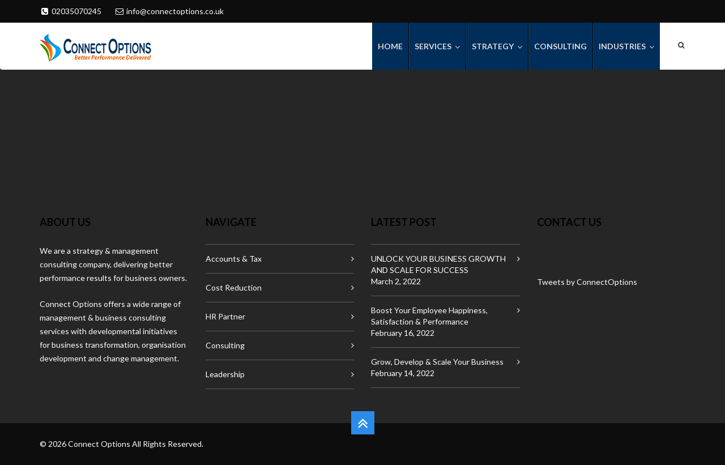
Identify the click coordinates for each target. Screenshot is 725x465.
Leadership (225, 374)
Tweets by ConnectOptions (587, 282)
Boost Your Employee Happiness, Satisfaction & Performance (429, 315)
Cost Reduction (234, 287)
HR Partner (225, 316)
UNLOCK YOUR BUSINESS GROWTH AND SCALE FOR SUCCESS (438, 264)
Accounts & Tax (234, 258)
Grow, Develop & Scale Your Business (437, 361)
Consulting (225, 345)
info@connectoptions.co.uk (175, 11)
